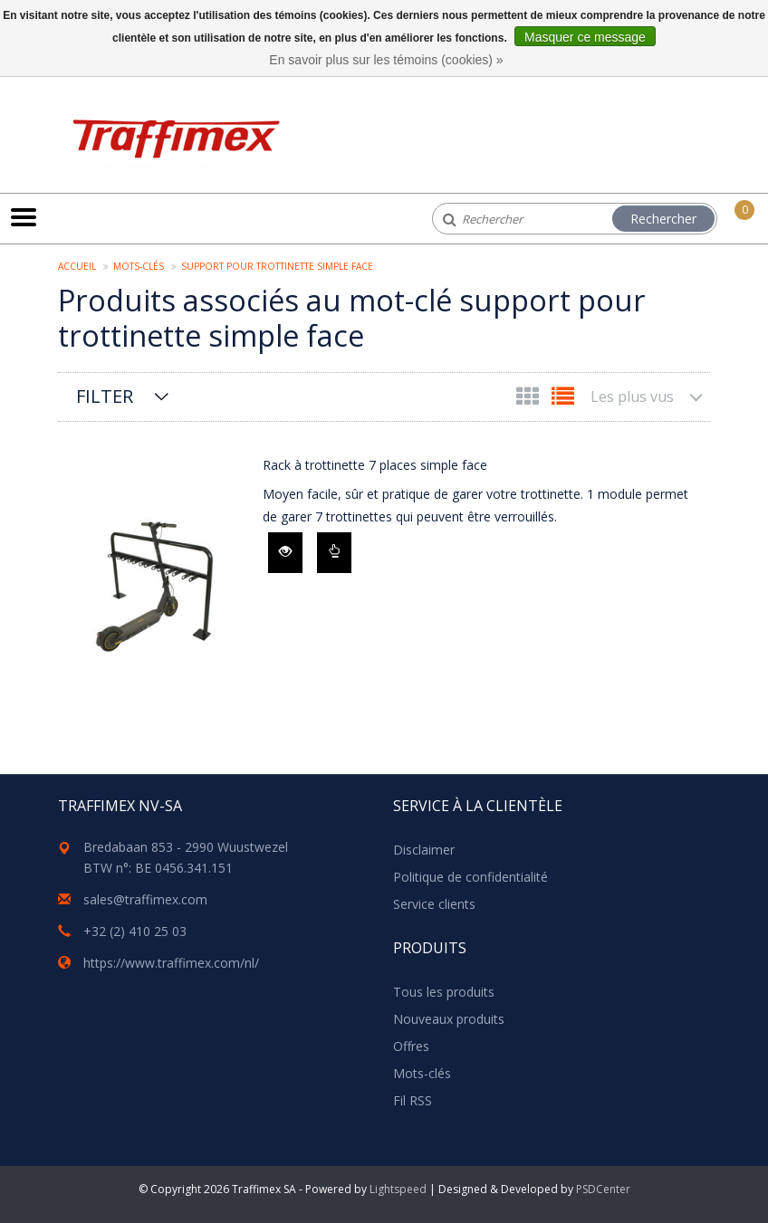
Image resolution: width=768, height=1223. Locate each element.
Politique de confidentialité (470, 876)
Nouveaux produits (448, 1018)
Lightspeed (398, 1189)
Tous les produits (443, 991)
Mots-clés (138, 266)
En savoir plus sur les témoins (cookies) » (386, 60)
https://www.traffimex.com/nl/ (171, 962)
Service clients (434, 903)
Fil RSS (412, 1100)
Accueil (77, 266)
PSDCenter (603, 1189)
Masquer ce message (585, 37)
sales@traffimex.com (145, 899)
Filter (104, 396)
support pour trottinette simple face (277, 266)
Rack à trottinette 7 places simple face (375, 464)
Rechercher (663, 218)
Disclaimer (424, 849)
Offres (411, 1046)
